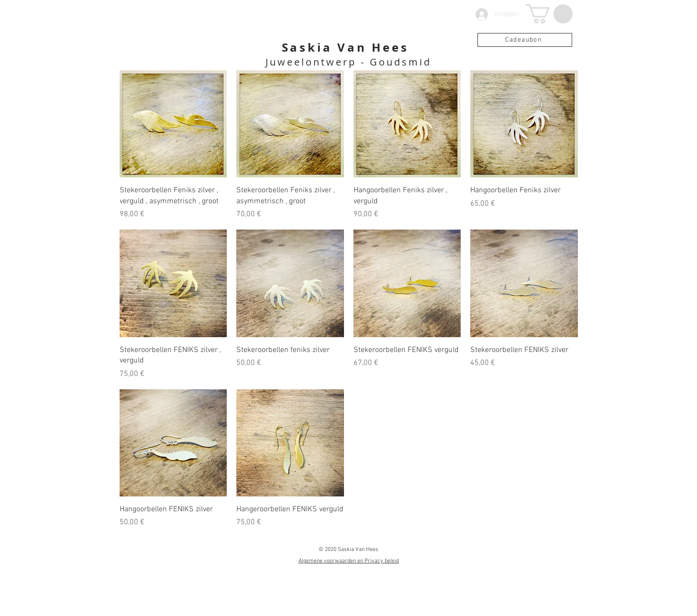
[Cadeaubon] (524, 40)
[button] (549, 13)
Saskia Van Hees (345, 47)
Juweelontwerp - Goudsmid (348, 61)
